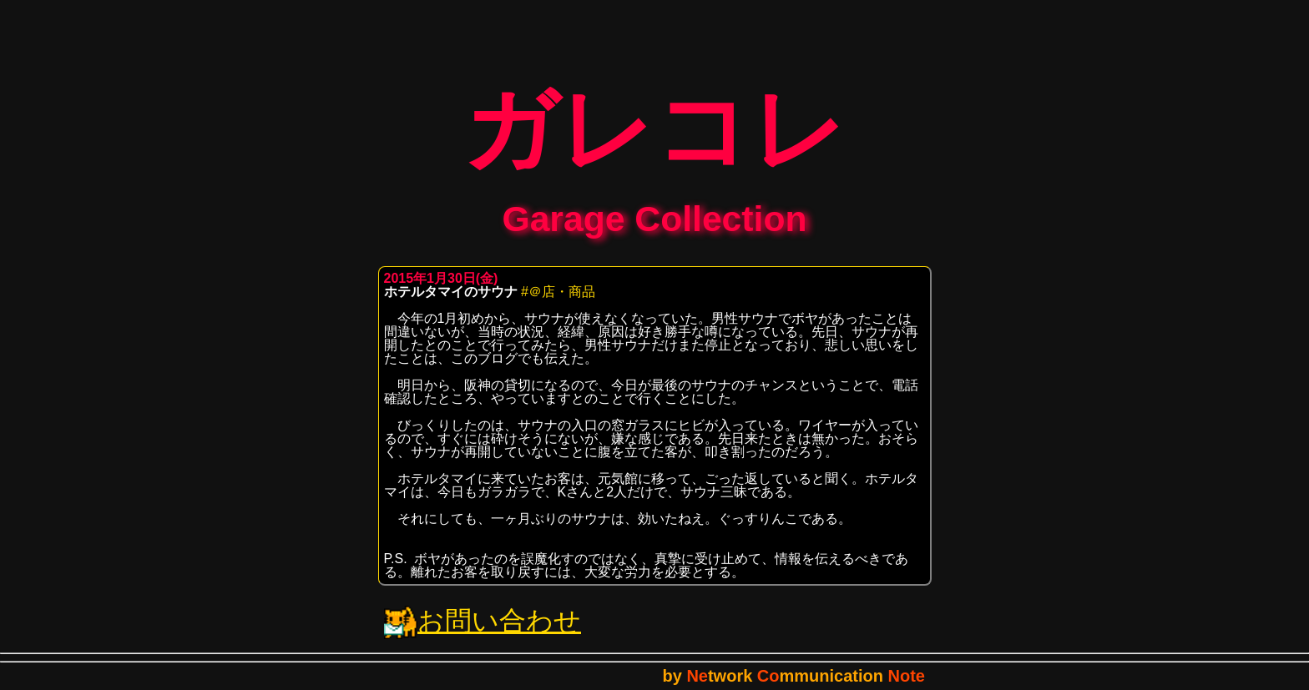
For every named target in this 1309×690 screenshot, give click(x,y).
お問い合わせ (482, 632)
